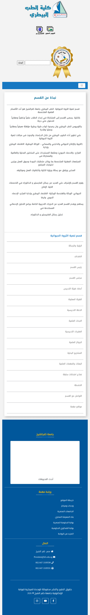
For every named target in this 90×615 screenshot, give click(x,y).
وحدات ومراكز (67, 506)
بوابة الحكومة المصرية (63, 522)
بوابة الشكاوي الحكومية (63, 528)
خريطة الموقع (67, 500)
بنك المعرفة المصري (64, 517)
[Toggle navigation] (81, 85)
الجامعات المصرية (65, 511)
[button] (53, 601)
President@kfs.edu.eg (44, 557)
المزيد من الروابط (66, 534)
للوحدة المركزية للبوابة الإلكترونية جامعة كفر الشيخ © (40, 591)
